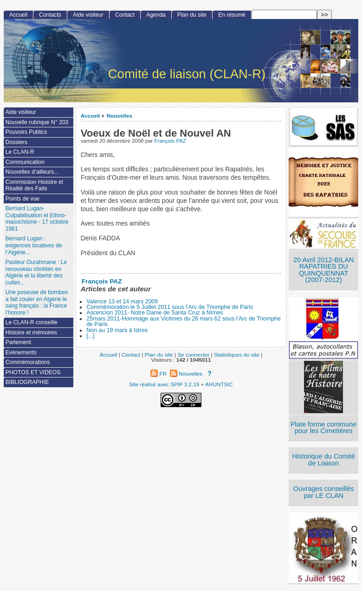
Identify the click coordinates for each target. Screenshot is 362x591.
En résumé (231, 15)
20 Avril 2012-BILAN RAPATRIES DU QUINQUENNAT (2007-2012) (323, 270)
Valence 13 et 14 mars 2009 (122, 301)
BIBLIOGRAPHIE (27, 382)
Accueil (90, 116)
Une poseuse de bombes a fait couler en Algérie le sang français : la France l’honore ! (37, 302)
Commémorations (28, 362)
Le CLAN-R (20, 152)
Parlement (18, 342)
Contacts (50, 15)
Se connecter (193, 355)
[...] (90, 336)
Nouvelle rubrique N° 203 (37, 122)
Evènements (21, 352)
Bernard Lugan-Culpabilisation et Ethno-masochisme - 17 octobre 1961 (37, 218)
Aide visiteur (88, 15)
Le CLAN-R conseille (32, 322)
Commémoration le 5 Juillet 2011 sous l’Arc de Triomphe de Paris (169, 307)
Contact (125, 15)
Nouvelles (119, 116)
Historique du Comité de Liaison (323, 459)
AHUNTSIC (219, 384)
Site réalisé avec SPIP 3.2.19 (164, 384)
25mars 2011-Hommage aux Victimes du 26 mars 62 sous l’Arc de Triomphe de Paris (183, 321)
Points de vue (22, 198)
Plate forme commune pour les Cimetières (323, 427)
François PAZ (170, 141)
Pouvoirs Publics (26, 132)
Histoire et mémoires (31, 332)
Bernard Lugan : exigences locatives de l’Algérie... (34, 245)
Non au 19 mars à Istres (117, 330)
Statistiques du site (236, 355)
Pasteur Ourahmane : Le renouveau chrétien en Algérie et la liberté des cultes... (36, 272)
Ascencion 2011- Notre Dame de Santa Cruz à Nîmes (154, 312)
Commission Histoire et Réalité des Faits (34, 185)
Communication (25, 162)
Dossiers (16, 142)
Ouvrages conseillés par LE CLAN (323, 492)
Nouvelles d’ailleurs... (32, 172)
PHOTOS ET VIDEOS (33, 372)
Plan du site (192, 15)
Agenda (156, 15)
